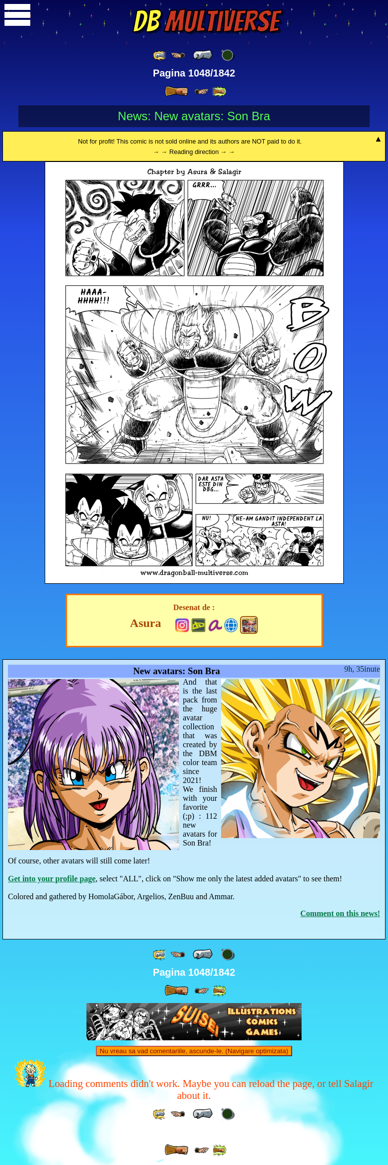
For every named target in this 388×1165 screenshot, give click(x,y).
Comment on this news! (340, 913)
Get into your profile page (51, 878)
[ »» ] (219, 91)
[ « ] (203, 55)
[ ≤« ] (177, 55)
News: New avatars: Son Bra (194, 116)
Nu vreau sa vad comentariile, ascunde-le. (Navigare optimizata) (194, 1051)
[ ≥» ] (201, 91)
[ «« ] (160, 55)
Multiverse (206, 21)
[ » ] (176, 91)
